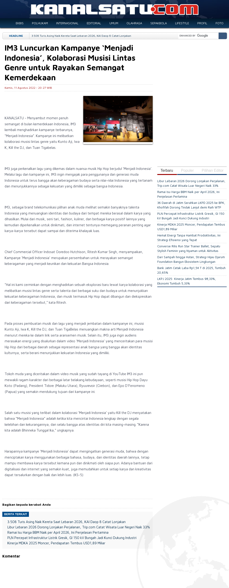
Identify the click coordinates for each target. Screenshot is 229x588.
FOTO (219, 23)
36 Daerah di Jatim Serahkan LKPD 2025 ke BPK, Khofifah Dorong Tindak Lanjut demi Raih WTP (191, 205)
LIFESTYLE (182, 23)
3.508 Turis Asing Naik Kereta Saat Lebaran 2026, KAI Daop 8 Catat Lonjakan (81, 35)
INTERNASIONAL (67, 23)
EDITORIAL (94, 23)
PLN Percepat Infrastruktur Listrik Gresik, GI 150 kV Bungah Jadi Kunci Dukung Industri (71, 538)
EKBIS (20, 23)
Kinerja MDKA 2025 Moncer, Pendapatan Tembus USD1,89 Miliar (56, 543)
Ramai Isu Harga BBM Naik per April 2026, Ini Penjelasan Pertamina (57, 532)
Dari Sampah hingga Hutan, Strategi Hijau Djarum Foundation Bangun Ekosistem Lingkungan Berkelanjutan (191, 261)
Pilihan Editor (212, 170)
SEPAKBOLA (158, 23)
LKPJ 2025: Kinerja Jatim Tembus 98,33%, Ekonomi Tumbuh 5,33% (186, 281)
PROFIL (202, 23)
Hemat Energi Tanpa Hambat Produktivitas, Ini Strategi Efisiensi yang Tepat (188, 237)
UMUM (113, 23)
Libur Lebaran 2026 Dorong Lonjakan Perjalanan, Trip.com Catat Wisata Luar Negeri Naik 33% (78, 527)
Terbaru (167, 170)
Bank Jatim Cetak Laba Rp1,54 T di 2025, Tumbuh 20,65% (191, 270)
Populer (187, 170)
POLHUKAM (40, 23)
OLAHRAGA (134, 23)
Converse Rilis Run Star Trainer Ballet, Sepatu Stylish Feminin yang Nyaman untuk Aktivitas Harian (188, 250)
